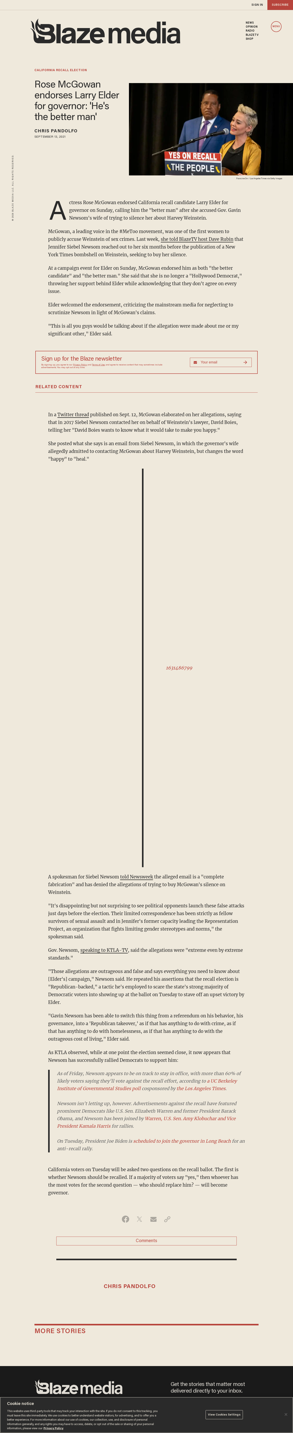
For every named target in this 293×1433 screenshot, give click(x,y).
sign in (257, 5)
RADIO (250, 31)
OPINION (252, 27)
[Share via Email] (153, 1219)
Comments (146, 1241)
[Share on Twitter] (139, 1219)
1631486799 (179, 668)
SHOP (249, 39)
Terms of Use (98, 365)
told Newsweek (136, 877)
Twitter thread (73, 414)
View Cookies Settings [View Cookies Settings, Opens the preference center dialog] (224, 1414)
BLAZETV (252, 35)
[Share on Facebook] (125, 1219)
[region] (146, 1415)
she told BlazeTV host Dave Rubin (197, 239)
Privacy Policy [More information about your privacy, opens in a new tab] (53, 1428)
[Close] (286, 1414)
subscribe (280, 5)
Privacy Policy (80, 365)
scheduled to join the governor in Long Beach (182, 1141)
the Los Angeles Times (200, 1088)
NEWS (250, 23)
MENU (276, 26)
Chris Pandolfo (56, 131)
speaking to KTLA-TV (104, 950)
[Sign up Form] (221, 362)
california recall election (60, 70)
